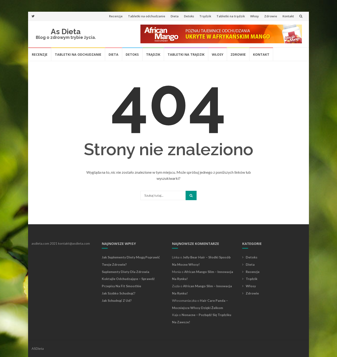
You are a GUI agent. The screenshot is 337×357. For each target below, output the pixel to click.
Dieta (175, 16)
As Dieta (66, 31)
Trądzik (205, 16)
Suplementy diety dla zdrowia (125, 272)
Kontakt (288, 16)
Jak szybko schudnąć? (118, 293)
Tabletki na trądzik (230, 16)
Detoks (189, 16)
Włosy (254, 16)
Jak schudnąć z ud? (117, 300)
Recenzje (116, 16)
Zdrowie (270, 16)
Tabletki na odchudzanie (146, 16)
